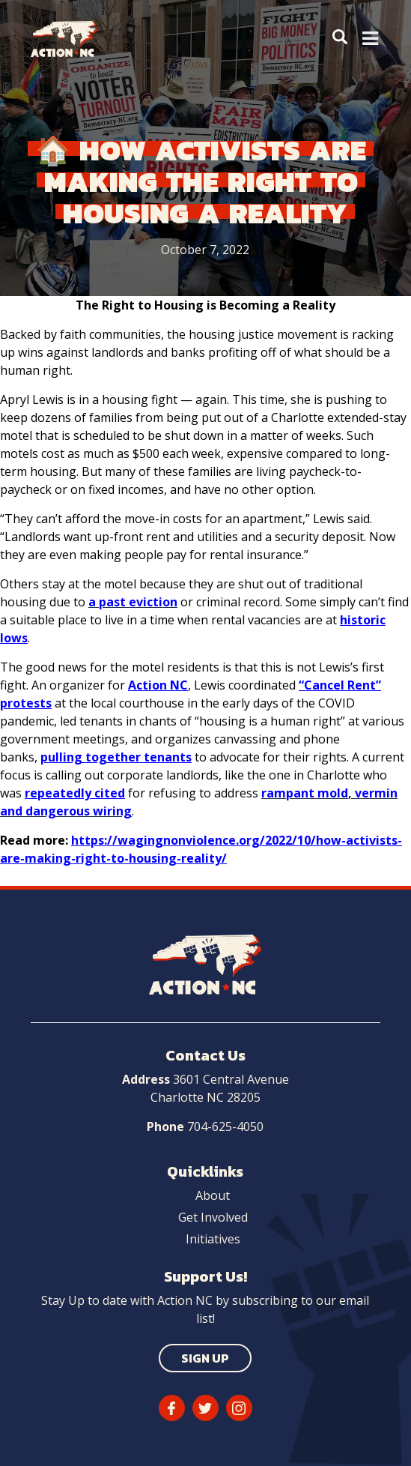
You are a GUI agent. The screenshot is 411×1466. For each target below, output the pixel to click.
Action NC (158, 685)
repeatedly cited (75, 793)
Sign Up (205, 1358)
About (212, 1195)
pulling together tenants (116, 757)
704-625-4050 (225, 1126)
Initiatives (213, 1239)
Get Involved (213, 1217)
